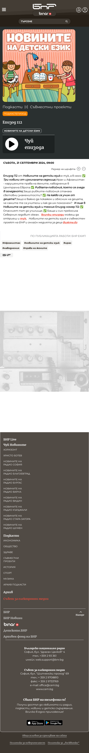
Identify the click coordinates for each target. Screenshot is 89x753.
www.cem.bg (44, 689)
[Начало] (44, 6)
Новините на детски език (22, 130)
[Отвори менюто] (4, 9)
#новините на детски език (42, 242)
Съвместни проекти (50, 107)
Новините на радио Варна (12, 490)
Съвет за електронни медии (26, 599)
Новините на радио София (12, 463)
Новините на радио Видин (12, 499)
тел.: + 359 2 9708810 (44, 677)
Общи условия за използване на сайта (44, 735)
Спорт (7, 572)
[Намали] (84, 169)
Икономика (11, 540)
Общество (10, 546)
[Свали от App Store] (35, 723)
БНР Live (9, 439)
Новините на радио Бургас (12, 481)
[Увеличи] (79, 169)
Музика (8, 578)
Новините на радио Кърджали (15, 508)
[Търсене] (66, 21)
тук (23, 218)
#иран (67, 242)
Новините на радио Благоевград (16, 472)
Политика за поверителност (27, 742)
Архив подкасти (14, 584)
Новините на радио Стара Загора (16, 517)
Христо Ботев (12, 455)
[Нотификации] (79, 10)
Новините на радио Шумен (12, 526)
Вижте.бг (70, 222)
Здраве (8, 552)
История (9, 567)
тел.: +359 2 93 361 (44, 655)
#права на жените (35, 248)
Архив (8, 592)
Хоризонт (10, 449)
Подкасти (13, 107)
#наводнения (10, 248)
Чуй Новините (14, 445)
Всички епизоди (52, 214)
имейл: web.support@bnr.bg (45, 659)
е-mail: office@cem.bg (44, 685)
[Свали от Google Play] (53, 723)
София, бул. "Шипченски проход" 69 (44, 673)
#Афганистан (11, 242)
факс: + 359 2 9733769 (44, 681)
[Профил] (85, 10)
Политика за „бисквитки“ (63, 742)
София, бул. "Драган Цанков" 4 (44, 651)
